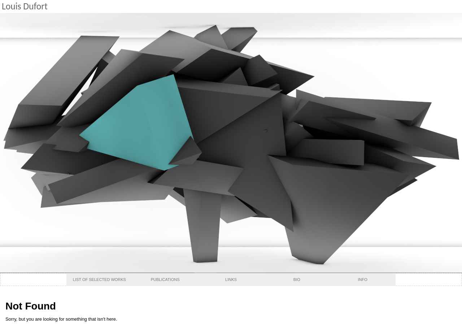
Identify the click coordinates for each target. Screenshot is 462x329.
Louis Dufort (25, 6)
